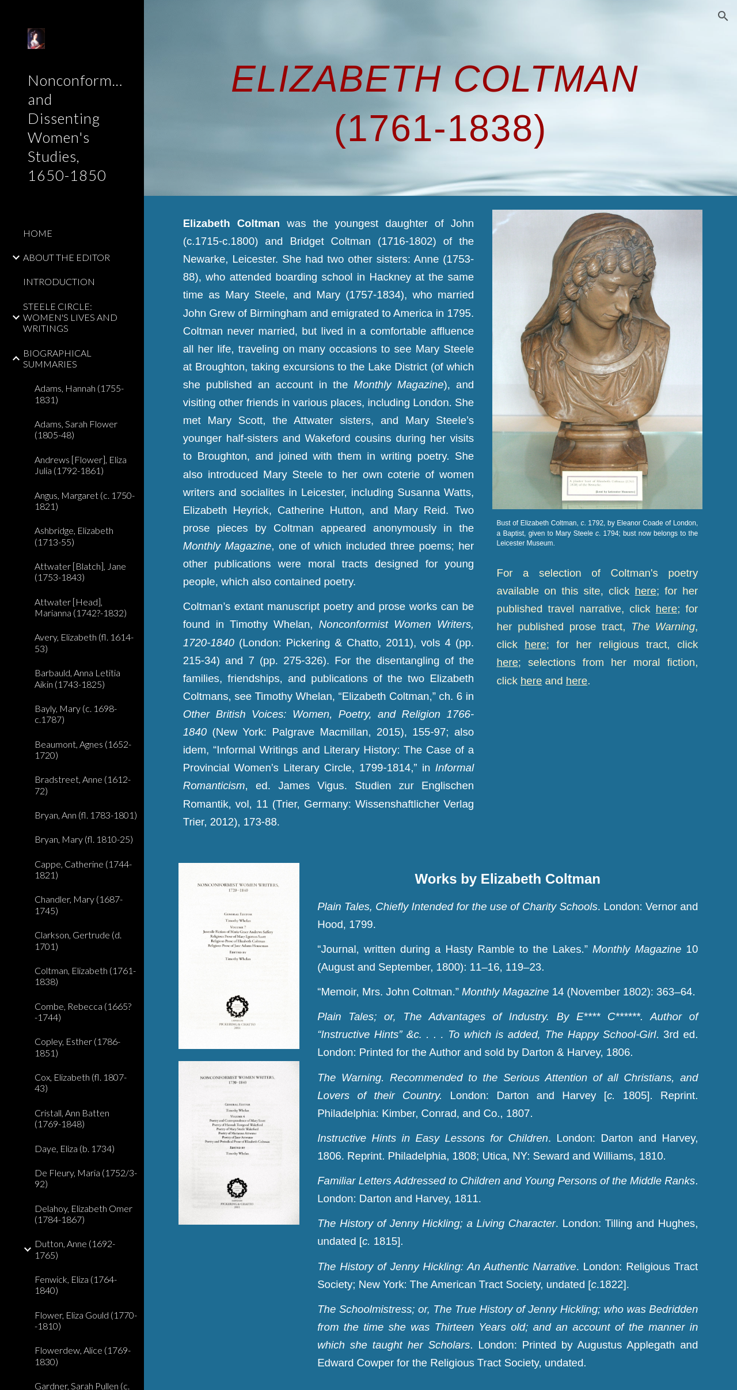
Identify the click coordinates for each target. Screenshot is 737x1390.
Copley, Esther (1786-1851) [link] (77, 1047)
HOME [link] (37, 233)
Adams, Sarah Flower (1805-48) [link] (76, 429)
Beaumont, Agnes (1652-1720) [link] (83, 749)
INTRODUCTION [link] (59, 281)
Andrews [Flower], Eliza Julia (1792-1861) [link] (81, 465)
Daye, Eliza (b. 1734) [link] (75, 1148)
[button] (723, 16)
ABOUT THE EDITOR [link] (66, 257)
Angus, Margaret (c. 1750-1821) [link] (85, 501)
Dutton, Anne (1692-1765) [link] (75, 1249)
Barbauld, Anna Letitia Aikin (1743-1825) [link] (77, 678)
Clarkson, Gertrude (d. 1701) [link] (78, 940)
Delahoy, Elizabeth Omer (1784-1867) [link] (83, 1214)
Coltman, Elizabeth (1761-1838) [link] (85, 976)
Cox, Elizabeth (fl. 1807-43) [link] (81, 1082)
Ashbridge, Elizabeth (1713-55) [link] (74, 536)
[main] (440, 98)
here (645, 591)
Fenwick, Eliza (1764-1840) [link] (76, 1285)
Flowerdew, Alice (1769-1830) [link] (83, 1355)
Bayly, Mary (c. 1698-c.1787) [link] (76, 714)
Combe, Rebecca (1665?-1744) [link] (83, 1011)
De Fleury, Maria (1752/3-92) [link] (86, 1178)
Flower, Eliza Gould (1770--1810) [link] (86, 1320)
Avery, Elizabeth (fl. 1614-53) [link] (84, 642)
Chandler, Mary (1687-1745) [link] (79, 904)
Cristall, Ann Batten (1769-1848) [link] (72, 1118)
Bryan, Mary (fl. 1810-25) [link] (84, 839)
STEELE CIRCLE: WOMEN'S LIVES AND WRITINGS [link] (70, 317)
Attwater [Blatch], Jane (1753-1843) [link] (80, 571)
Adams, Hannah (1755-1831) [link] (79, 393)
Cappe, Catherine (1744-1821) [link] (83, 869)
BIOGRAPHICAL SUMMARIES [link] (57, 358)
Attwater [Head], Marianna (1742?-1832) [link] (81, 607)
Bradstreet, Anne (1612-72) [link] (83, 785)
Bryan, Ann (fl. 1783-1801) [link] (86, 814)
